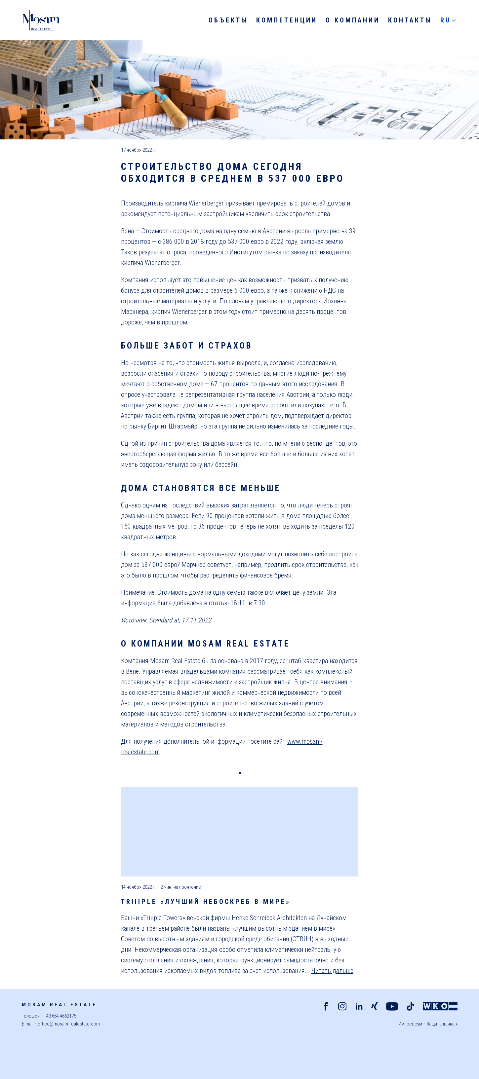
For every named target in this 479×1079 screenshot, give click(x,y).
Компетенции (286, 20)
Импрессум (410, 1024)
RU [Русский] (445, 20)
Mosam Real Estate (59, 1005)
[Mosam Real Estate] (41, 20)
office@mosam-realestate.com (69, 1024)
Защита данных (442, 1024)
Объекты (228, 20)
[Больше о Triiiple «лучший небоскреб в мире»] (239, 831)
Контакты (410, 20)
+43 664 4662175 (60, 1016)
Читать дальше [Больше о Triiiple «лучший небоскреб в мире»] (332, 971)
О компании (353, 20)
